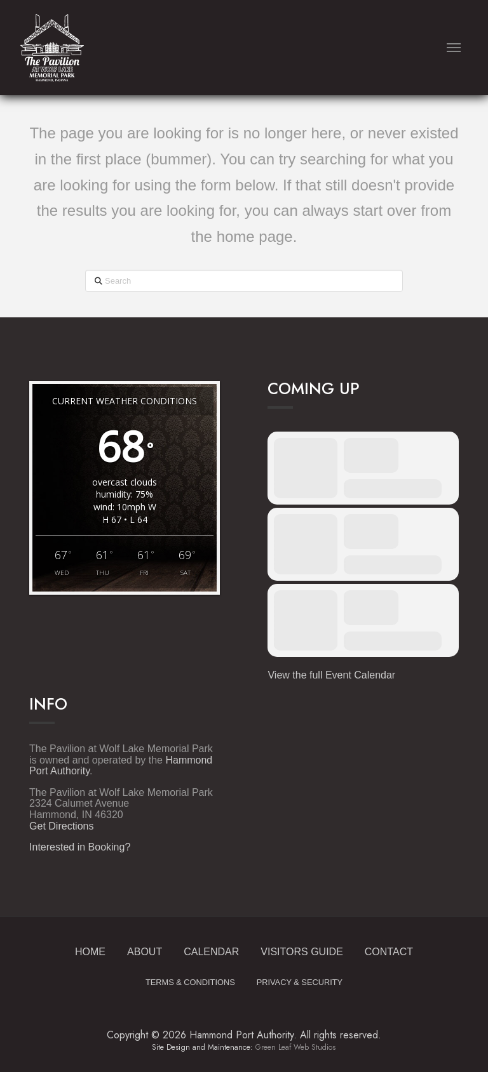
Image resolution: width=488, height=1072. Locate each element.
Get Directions (61, 826)
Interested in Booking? (79, 847)
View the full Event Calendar (331, 675)
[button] (454, 48)
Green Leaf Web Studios (295, 1047)
